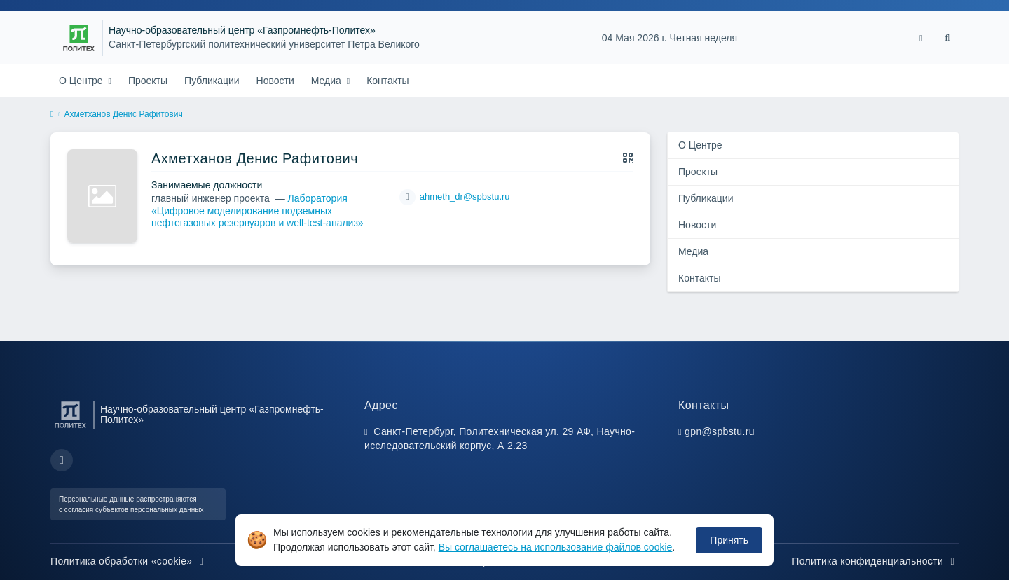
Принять (729, 540)
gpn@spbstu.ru (720, 431)
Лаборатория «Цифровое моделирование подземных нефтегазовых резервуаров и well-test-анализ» (257, 210)
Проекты (147, 80)
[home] (51, 115)
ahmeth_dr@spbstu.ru (465, 196)
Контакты (387, 80)
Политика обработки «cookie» (128, 561)
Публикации (211, 80)
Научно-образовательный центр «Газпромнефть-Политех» (242, 30)
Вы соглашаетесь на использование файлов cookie (556, 547)
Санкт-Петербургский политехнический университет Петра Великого (264, 44)
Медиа (327, 80)
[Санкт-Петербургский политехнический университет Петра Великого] (79, 38)
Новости (275, 80)
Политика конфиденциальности (875, 561)
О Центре (82, 80)
